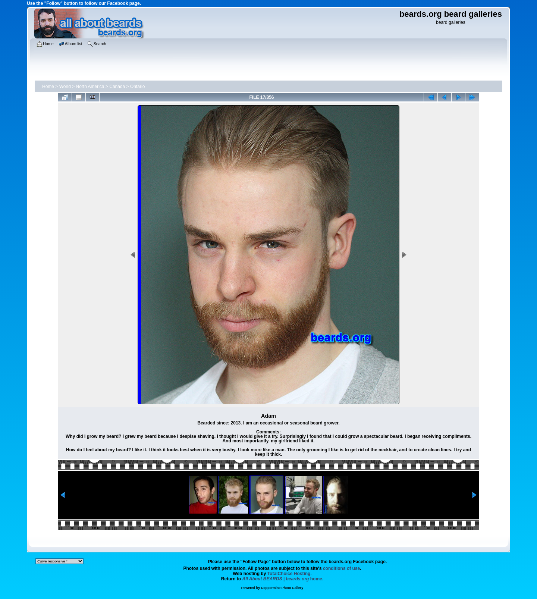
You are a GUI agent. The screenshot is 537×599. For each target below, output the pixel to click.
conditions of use (341, 568)
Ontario (137, 86)
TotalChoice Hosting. (289, 573)
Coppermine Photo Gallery (282, 588)
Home (48, 86)
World (65, 86)
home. (283, 578)
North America (90, 86)
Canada (117, 86)
